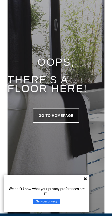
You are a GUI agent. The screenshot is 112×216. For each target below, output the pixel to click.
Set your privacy (46, 201)
